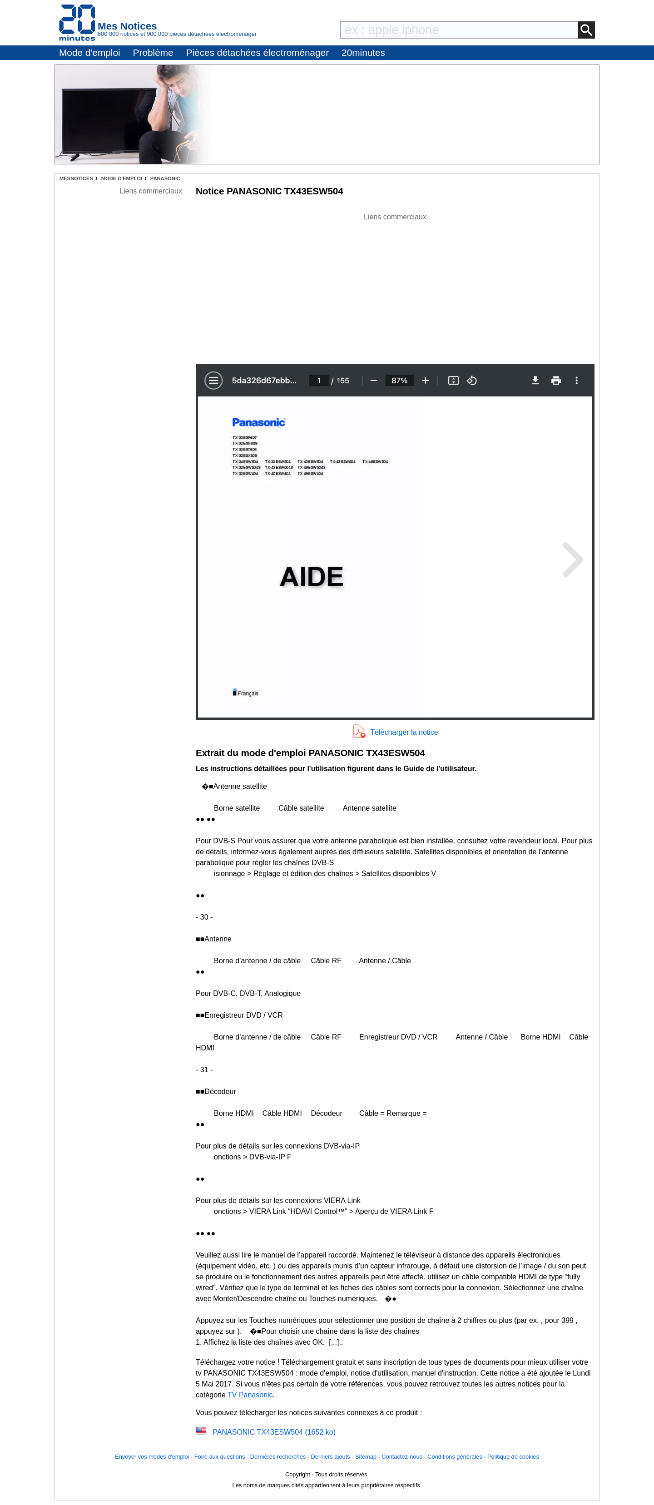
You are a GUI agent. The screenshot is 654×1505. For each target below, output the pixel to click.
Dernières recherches (278, 1456)
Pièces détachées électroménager (257, 52)
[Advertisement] (395, 286)
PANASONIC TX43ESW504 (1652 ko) (274, 1432)
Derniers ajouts (330, 1456)
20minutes (363, 52)
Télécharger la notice (404, 732)
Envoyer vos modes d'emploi (152, 1456)
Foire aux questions (219, 1456)
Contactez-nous (402, 1456)
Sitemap (366, 1456)
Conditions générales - (457, 1456)
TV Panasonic (250, 1395)
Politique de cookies (513, 1456)
